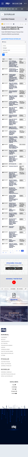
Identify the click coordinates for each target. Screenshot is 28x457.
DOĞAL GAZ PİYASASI (6, 363)
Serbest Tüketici (21, 83)
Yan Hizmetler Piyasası (22, 78)
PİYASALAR (5, 359)
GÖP (1, 8)
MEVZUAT (3, 339)
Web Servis (22, 93)
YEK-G (13, 8)
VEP (6, 8)
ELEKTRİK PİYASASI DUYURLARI (8, 374)
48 (19, 250)
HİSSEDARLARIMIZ (5, 349)
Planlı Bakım (21, 229)
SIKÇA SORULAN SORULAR (7, 353)
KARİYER (3, 347)
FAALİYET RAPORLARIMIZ (7, 351)
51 (5, 252)
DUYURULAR (5, 369)
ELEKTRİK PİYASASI (5, 361)
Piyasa (23, 144)
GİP (4, 8)
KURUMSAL (5, 334)
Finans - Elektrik (21, 115)
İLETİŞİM (3, 355)
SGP (16, 8)
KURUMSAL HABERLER (6, 372)
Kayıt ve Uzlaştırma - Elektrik (22, 69)
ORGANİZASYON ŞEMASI (6, 345)
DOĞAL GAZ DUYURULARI (7, 376)
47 (16, 250)
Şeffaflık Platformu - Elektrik (22, 169)
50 (3, 252)
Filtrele (14, 41)
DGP (20, 166)
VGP (22, 8)
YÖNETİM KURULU (5, 341)
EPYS (10, 8)
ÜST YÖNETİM (4, 343)
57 (10, 252)
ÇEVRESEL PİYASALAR (6, 365)
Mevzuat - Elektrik (22, 62)
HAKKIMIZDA (4, 337)
